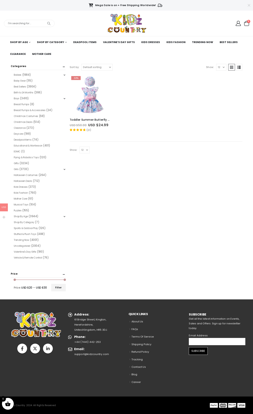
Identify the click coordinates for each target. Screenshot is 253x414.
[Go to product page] (90, 95)
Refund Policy (140, 352)
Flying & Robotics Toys (26, 157)
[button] (231, 67)
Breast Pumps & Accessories (30, 110)
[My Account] (238, 23)
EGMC (17, 151)
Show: (210, 67)
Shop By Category (50, 42)
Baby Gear (20, 80)
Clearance (18, 54)
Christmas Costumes (26, 116)
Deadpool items (85, 42)
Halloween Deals (23, 181)
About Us (137, 321)
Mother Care (41, 54)
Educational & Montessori (28, 145)
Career (136, 382)
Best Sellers (229, 42)
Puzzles (18, 210)
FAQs (135, 329)
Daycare (18, 133)
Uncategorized (22, 245)
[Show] (221, 67)
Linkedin (48, 348)
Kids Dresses (150, 42)
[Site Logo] (126, 23)
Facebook (22, 348)
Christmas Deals (23, 122)
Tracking (137, 359)
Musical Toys (21, 204)
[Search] (48, 23)
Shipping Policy (141, 344)
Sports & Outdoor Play (26, 228)
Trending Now (202, 42)
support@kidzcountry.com (91, 354)
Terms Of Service (143, 337)
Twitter (35, 348)
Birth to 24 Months (23, 92)
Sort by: (74, 67)
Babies (17, 74)
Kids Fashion (175, 42)
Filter (58, 287)
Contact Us (139, 367)
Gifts (16, 163)
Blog (134, 374)
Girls (16, 169)
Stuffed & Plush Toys (25, 234)
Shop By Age (19, 42)
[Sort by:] (97, 67)
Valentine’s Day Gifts (119, 42)
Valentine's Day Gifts (25, 251)
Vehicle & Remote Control (28, 257)
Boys (16, 98)
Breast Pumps (21, 104)
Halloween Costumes (26, 175)
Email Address (198, 335)
